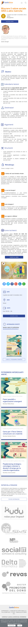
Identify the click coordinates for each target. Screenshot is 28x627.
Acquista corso (10, 21)
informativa (23, 616)
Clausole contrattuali (13, 616)
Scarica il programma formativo (14, 359)
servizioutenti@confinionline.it (11, 329)
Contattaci (4, 616)
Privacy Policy (11, 625)
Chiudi (19, 625)
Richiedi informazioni (14, 499)
